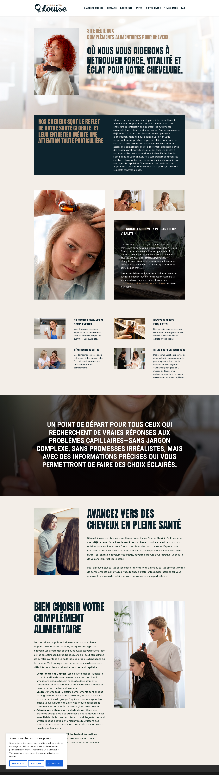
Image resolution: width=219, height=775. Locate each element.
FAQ (183, 8)
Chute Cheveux (153, 8)
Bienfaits (112, 8)
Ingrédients (126, 8)
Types (139, 8)
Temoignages (171, 8)
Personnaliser (18, 763)
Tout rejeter (36, 763)
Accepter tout (54, 763)
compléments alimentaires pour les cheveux (144, 283)
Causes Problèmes (93, 8)
